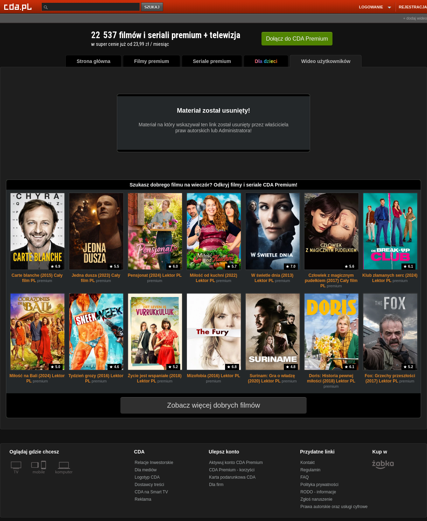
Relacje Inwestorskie (154, 462)
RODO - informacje (318, 492)
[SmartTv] (44, 476)
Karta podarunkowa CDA (232, 477)
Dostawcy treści (149, 484)
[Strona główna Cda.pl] (19, 6)
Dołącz (297, 39)
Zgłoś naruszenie (316, 499)
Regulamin (310, 469)
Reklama (143, 499)
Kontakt (307, 462)
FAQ (304, 477)
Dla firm (216, 484)
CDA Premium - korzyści (231, 469)
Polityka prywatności (319, 484)
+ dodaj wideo (415, 18)
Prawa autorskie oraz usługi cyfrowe (334, 506)
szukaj (152, 7)
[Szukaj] (90, 6)
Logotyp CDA (147, 477)
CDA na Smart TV (151, 492)
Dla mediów (146, 469)
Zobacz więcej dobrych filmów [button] (209, 405)
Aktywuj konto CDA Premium (235, 462)
